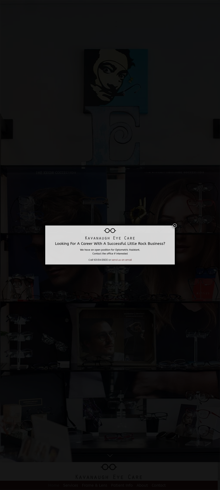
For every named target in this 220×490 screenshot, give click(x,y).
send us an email (122, 260)
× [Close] (175, 225)
